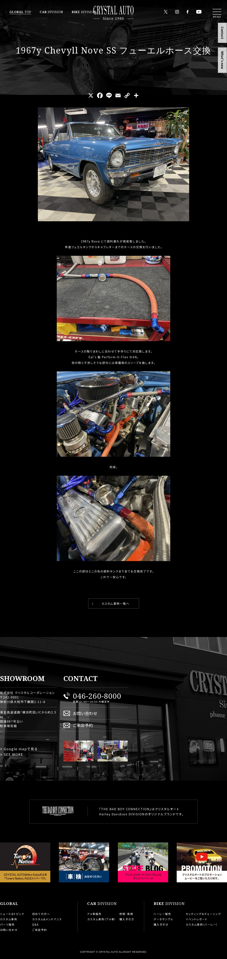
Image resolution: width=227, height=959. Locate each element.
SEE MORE (13, 754)
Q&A (35, 924)
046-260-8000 (97, 696)
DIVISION (51, 12)
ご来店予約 (83, 725)
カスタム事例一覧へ (115, 603)
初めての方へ (41, 914)
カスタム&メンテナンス (47, 919)
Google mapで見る (21, 748)
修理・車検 (126, 914)
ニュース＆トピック (12, 914)
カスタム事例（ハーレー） (202, 924)
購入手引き (126, 919)
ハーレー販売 (162, 914)
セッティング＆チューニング (203, 914)
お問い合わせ (85, 713)
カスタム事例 (8, 919)
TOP (20, 12)
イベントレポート (197, 919)
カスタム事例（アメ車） (101, 919)
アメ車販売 (94, 914)
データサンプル (163, 919)
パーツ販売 (7, 924)
